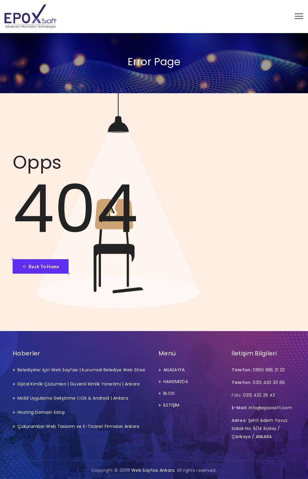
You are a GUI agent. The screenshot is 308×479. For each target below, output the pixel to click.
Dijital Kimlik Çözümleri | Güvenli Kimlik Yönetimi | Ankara (78, 384)
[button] (41, 266)
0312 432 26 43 (259, 395)
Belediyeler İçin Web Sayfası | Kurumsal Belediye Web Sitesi (81, 370)
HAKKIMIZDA (175, 382)
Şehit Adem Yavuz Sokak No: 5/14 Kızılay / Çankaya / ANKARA (260, 428)
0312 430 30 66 (269, 382)
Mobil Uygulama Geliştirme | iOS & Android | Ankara (72, 398)
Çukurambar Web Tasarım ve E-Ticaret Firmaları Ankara (78, 426)
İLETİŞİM (171, 405)
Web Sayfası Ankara (152, 470)
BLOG (169, 393)
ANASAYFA (174, 370)
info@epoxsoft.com (270, 408)
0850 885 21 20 (269, 370)
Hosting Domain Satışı (41, 412)
